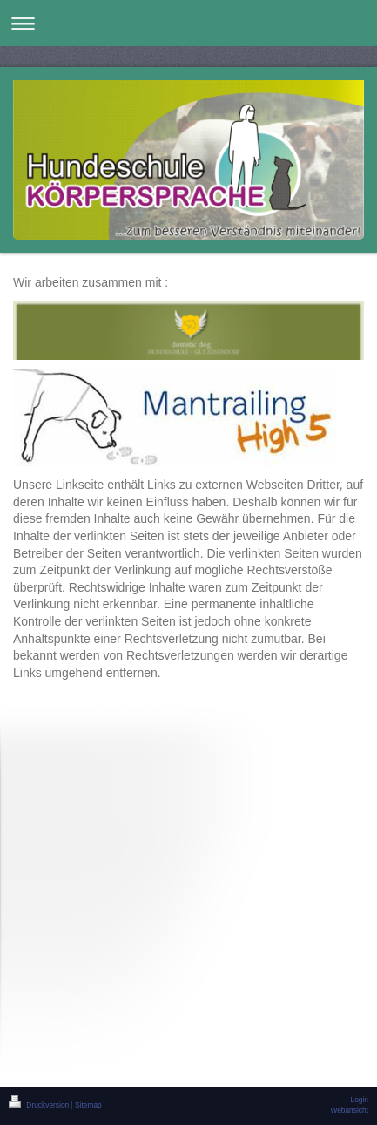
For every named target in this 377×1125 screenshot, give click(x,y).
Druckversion (40, 1105)
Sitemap (88, 1105)
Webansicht (349, 1110)
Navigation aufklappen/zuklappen (188, 23)
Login (360, 1099)
